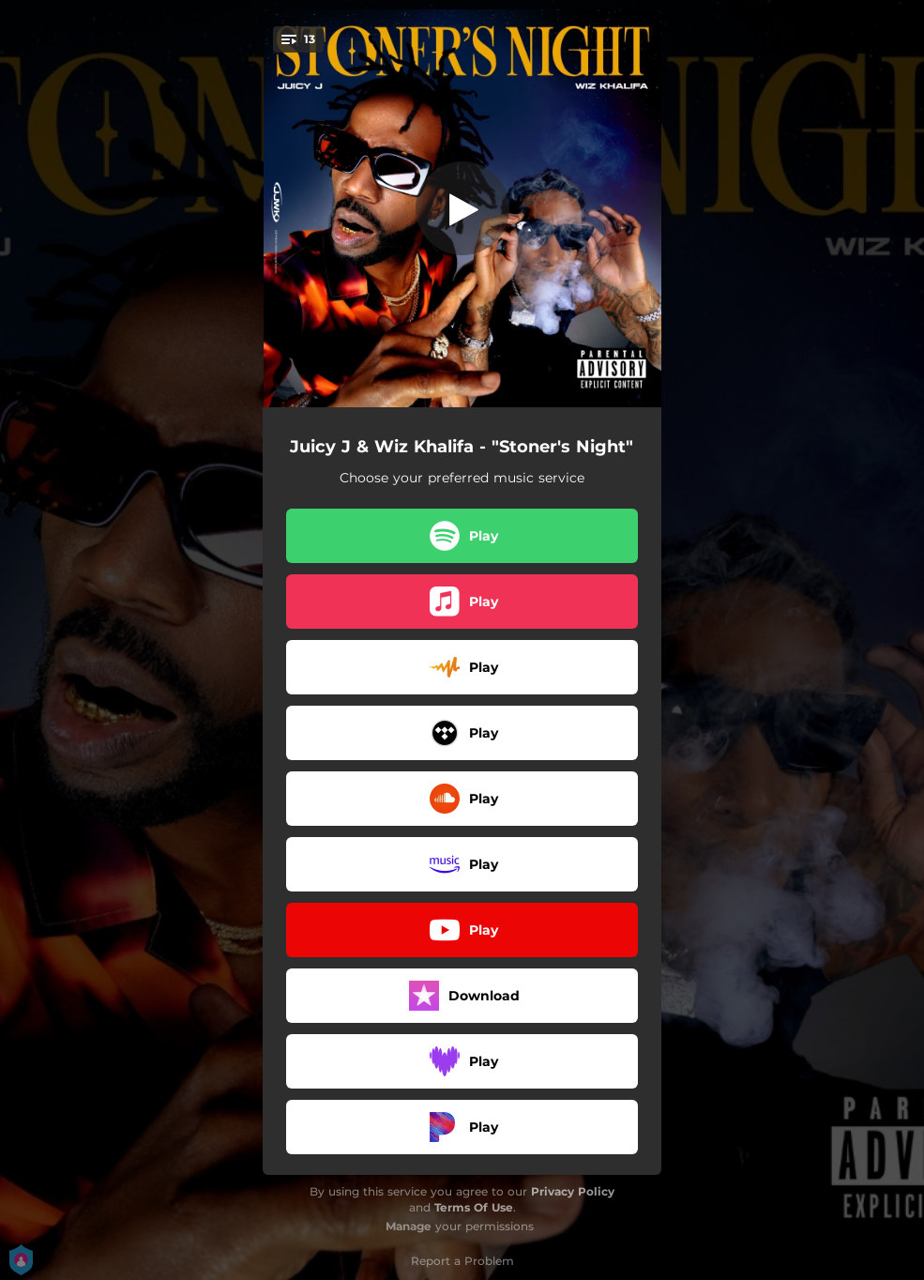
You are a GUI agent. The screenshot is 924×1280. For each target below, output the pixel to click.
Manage (409, 1226)
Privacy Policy (572, 1191)
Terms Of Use (473, 1207)
